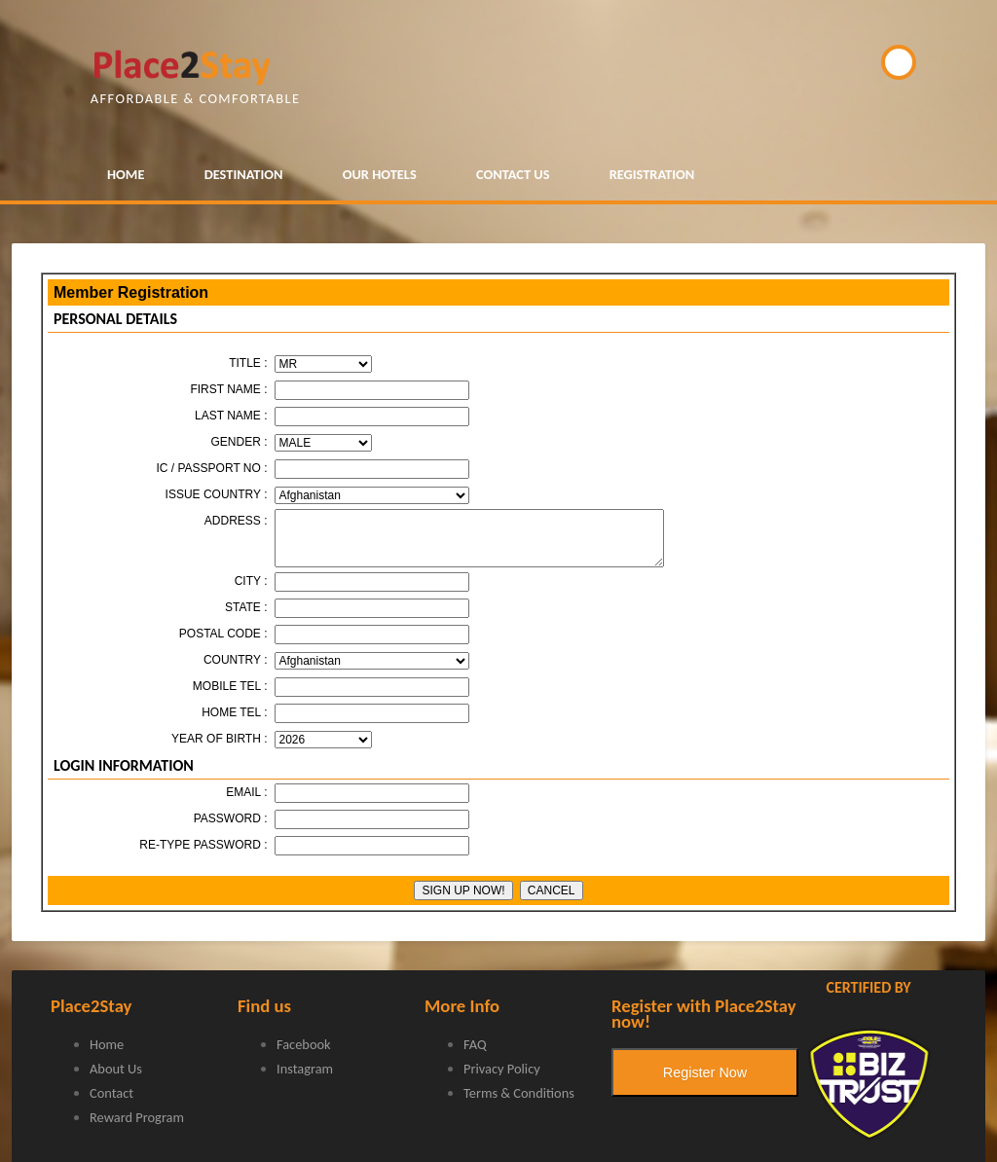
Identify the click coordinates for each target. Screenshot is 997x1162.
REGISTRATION (652, 174)
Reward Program (137, 1117)
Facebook (304, 1044)
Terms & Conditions (518, 1093)
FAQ (475, 1044)
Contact (111, 1093)
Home (107, 1044)
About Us (116, 1068)
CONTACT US (513, 174)
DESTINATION (243, 174)
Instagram (305, 1068)
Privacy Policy (501, 1068)
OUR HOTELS (380, 174)
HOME (125, 174)
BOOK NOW (898, 62)
